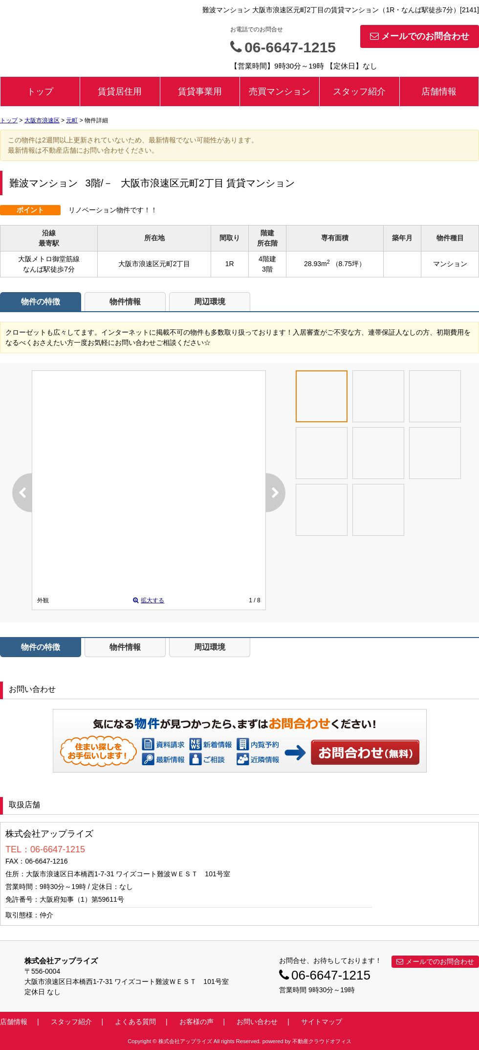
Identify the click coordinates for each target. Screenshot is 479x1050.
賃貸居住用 (120, 91)
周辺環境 (209, 301)
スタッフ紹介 (359, 91)
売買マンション (279, 91)
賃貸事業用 (200, 91)
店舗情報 (439, 91)
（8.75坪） (349, 264)
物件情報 (125, 301)
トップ (40, 91)
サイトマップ (321, 1022)
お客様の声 (196, 1022)
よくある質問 (135, 1022)
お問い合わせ (365, 752)
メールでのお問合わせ (419, 36)
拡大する (148, 600)
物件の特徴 (40, 301)
